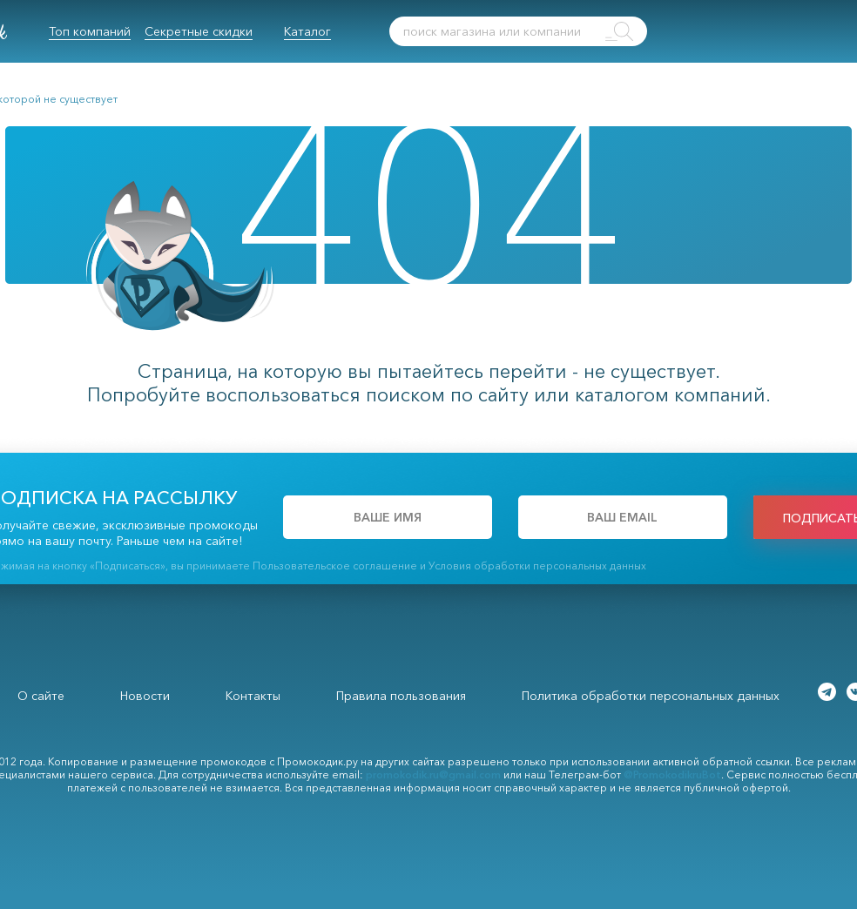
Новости (145, 696)
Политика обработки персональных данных (650, 696)
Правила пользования (401, 696)
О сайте (40, 696)
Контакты (253, 696)
